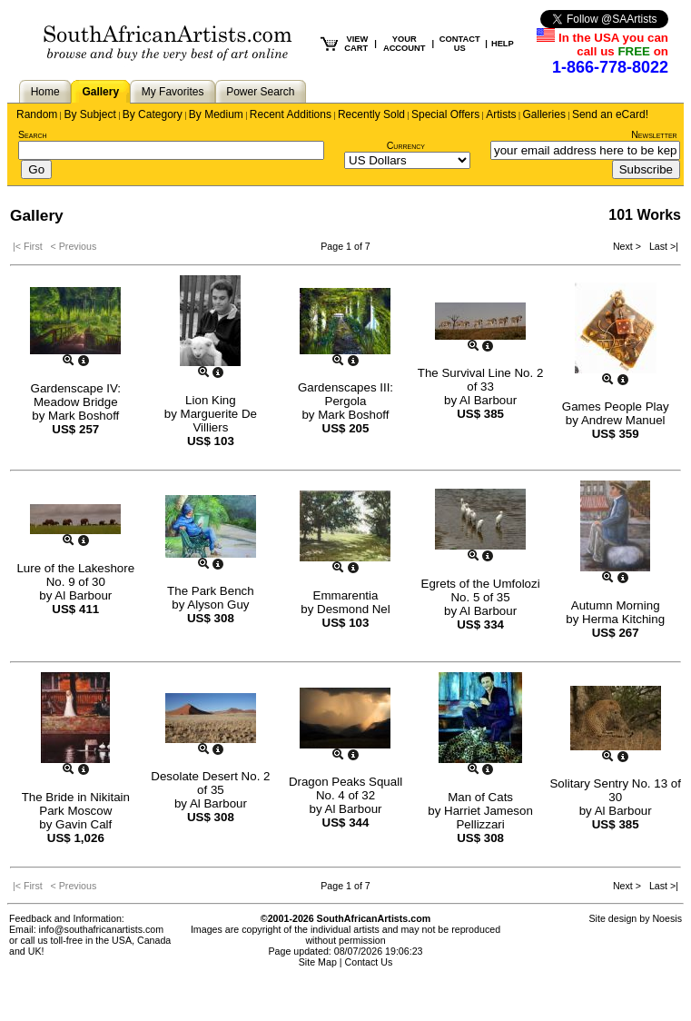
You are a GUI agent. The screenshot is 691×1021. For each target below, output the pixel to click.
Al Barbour (488, 400)
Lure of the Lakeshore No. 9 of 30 (75, 575)
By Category (153, 114)
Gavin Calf (83, 824)
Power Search (260, 91)
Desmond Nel (353, 609)
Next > (628, 246)
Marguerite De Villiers (219, 420)
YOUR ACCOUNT (404, 44)
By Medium (216, 114)
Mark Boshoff (83, 415)
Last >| (661, 246)
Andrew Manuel (623, 420)
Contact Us (369, 962)
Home (45, 91)
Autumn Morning (615, 605)
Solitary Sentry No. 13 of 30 (614, 790)
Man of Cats (480, 797)
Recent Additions (290, 114)
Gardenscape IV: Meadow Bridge (76, 395)
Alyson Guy (218, 604)
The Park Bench (210, 591)
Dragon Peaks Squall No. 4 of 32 (345, 788)
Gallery (100, 91)
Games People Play (615, 406)
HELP (502, 43)
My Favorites (173, 91)
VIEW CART (356, 44)
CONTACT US (459, 44)
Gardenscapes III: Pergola (345, 394)
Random (36, 114)
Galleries (544, 114)
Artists (501, 114)
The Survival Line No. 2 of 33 (481, 379)
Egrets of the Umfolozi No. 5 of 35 (480, 590)
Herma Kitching (623, 619)
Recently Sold (371, 114)
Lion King (210, 400)
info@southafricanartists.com (101, 929)
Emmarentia (346, 595)
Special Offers (445, 114)
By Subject (89, 114)
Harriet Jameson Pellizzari (488, 817)
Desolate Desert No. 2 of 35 (210, 783)
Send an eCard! (610, 114)
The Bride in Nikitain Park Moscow (76, 804)
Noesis (667, 918)
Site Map (318, 962)
